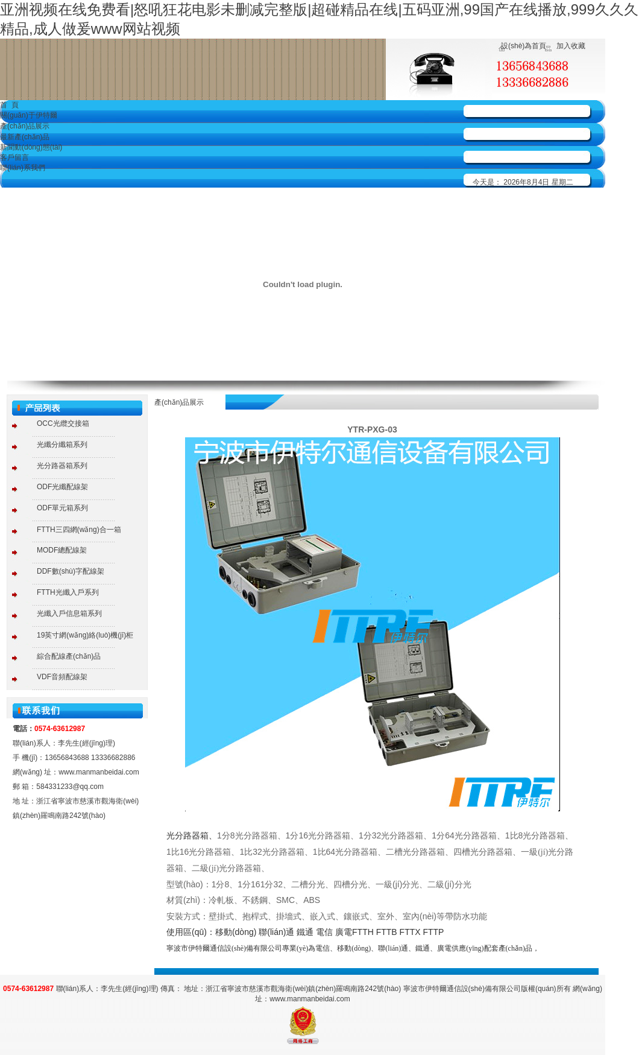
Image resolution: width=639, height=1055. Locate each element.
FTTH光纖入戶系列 (68, 592)
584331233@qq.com (70, 786)
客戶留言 (14, 157)
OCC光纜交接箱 (63, 423)
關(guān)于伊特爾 (28, 115)
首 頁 (9, 105)
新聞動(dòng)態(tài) (31, 147)
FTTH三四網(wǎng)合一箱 (79, 529)
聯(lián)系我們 (22, 167)
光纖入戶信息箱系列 (69, 613)
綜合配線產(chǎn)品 (69, 656)
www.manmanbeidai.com (98, 772)
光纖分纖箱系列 (62, 444)
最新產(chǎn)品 (24, 137)
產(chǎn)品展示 (24, 126)
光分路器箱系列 (62, 465)
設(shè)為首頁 (523, 46)
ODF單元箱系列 (62, 508)
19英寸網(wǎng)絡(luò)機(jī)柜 (85, 635)
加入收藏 (570, 46)
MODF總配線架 (62, 550)
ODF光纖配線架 (62, 487)
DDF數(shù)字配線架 (70, 571)
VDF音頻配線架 (62, 677)
